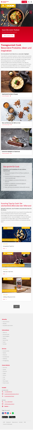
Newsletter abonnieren (8, 325)
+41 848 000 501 (8, 392)
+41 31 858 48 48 (8, 402)
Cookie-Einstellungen (7, 424)
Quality (4, 369)
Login (25, 1)
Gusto (4, 342)
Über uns (5, 332)
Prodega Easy (6, 360)
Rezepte (4, 323)
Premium (5, 371)
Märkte (4, 353)
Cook (4, 379)
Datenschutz (15, 422)
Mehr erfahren (8, 35)
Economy (5, 367)
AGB (4, 422)
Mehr (4, 248)
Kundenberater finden (9, 396)
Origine (4, 373)
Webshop (5, 359)
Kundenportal (6, 357)
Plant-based (5, 381)
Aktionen (5, 355)
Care (4, 377)
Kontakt (5, 344)
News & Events (6, 321)
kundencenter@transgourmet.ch (11, 394)
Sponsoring (5, 340)
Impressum (8, 422)
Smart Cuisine (6, 383)
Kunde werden (6, 351)
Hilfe (25, 422)
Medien (4, 338)
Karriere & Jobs (6, 334)
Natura (4, 375)
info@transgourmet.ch (9, 404)
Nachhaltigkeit (6, 336)
